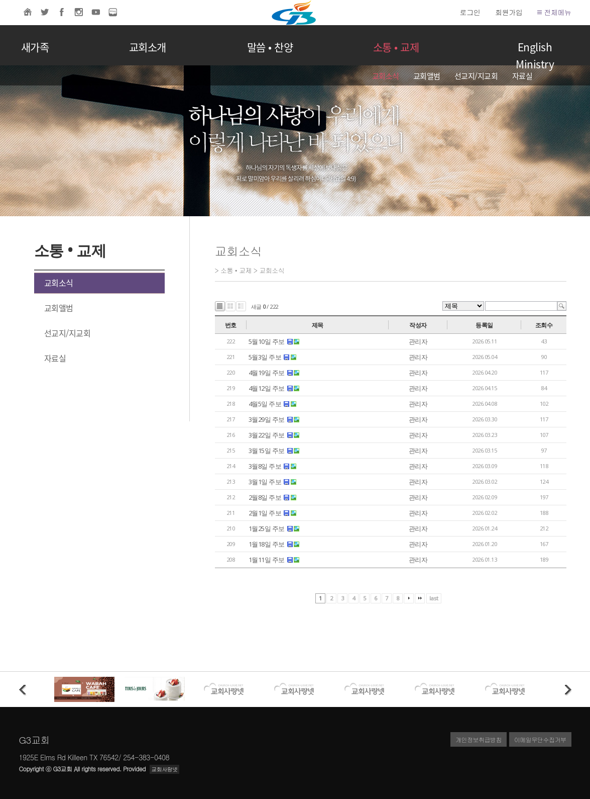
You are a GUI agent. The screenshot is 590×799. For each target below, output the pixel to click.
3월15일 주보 (267, 450)
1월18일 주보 (267, 544)
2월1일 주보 (265, 512)
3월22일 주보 (267, 434)
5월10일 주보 (267, 341)
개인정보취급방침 (478, 739)
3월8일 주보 (265, 466)
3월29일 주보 (267, 419)
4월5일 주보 (265, 403)
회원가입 (508, 12)
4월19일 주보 (267, 372)
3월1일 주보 (265, 481)
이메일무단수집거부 (540, 739)
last (433, 598)
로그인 (470, 12)
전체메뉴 (554, 12)
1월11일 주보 (267, 559)
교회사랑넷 (164, 769)
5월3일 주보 (265, 357)
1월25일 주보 (267, 528)
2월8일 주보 (265, 497)
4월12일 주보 (267, 388)
